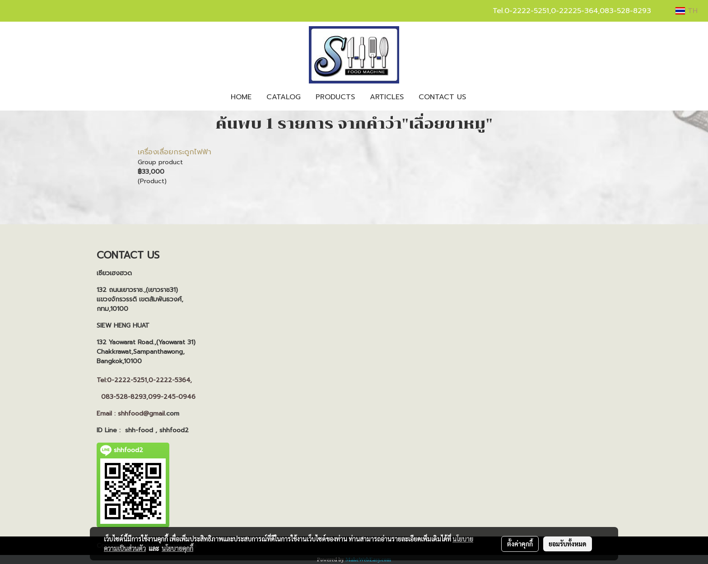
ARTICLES (387, 97)
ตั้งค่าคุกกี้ (520, 544)
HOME (241, 97)
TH (686, 10)
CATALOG (283, 97)
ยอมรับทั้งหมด (568, 544)
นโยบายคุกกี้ (177, 548)
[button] (481, 97)
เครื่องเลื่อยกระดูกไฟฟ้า (174, 152)
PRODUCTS (335, 97)
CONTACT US (442, 97)
